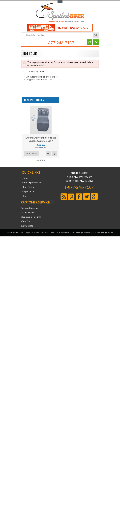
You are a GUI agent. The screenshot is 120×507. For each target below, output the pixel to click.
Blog (24, 196)
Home (25, 178)
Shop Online (28, 187)
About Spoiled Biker (32, 182)
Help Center (28, 191)
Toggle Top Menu (60, 1)
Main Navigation (24, 43)
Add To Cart (31, 153)
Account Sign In (29, 208)
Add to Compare (54, 153)
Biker (60, 13)
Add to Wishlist (48, 153)
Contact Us (27, 226)
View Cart (26, 221)
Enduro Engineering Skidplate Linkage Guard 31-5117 (41, 139)
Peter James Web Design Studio (99, 232)
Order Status (28, 212)
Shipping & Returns (31, 217)
